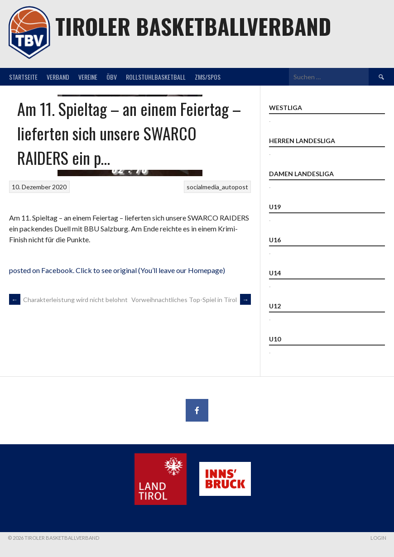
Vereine (87, 77)
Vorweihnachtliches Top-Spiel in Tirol (191, 299)
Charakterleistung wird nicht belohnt (68, 299)
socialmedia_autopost (217, 187)
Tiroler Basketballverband (193, 26)
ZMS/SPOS (208, 77)
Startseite (23, 77)
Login (378, 538)
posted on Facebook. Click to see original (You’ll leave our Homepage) (117, 270)
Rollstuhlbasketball (156, 77)
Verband (58, 77)
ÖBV (111, 77)
